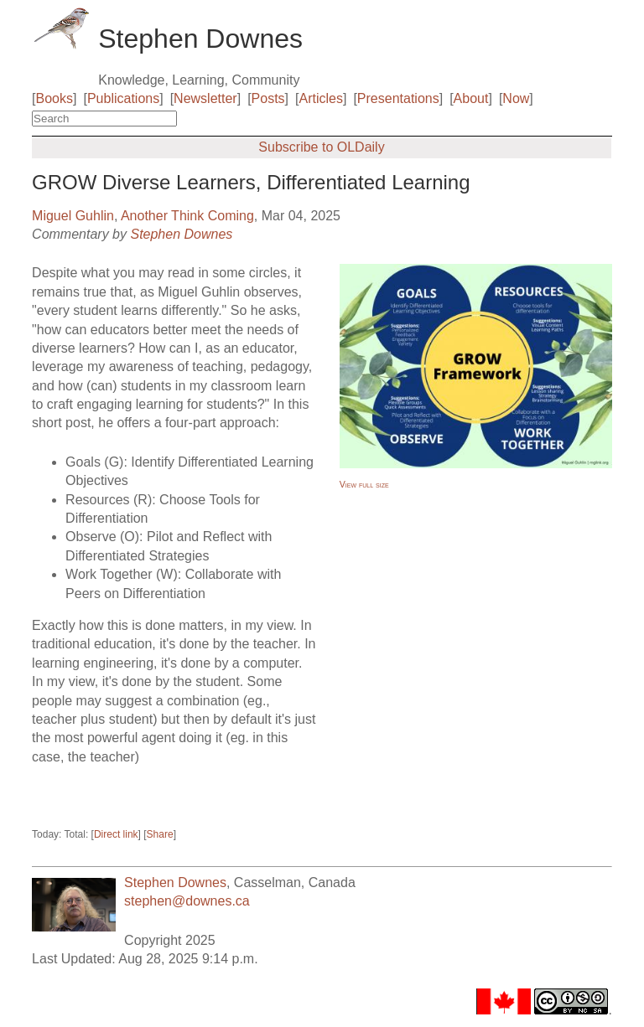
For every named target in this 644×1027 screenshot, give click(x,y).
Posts (268, 98)
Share (160, 834)
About (471, 98)
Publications (123, 98)
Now (515, 98)
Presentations (398, 98)
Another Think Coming (187, 216)
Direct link (116, 834)
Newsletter (205, 98)
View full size (364, 484)
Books (54, 98)
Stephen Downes (181, 234)
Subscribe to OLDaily (321, 147)
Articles (321, 98)
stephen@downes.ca (187, 901)
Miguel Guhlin (73, 216)
